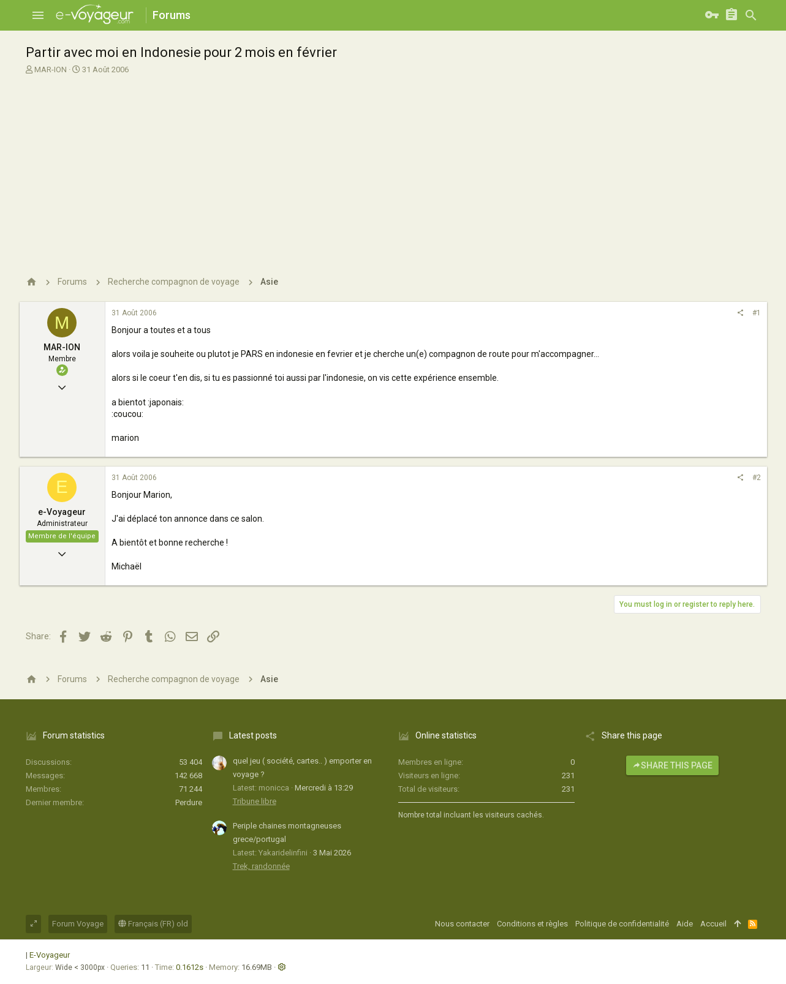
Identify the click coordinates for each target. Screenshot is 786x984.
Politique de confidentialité (622, 923)
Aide (684, 923)
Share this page (672, 765)
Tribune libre (254, 801)
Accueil (713, 923)
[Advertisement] (392, 167)
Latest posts (253, 735)
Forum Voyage (78, 923)
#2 (756, 477)
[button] (38, 15)
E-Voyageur (49, 955)
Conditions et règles (532, 923)
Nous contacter (462, 923)
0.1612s (189, 967)
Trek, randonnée (261, 866)
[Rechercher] (751, 15)
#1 (756, 313)
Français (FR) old (153, 923)
